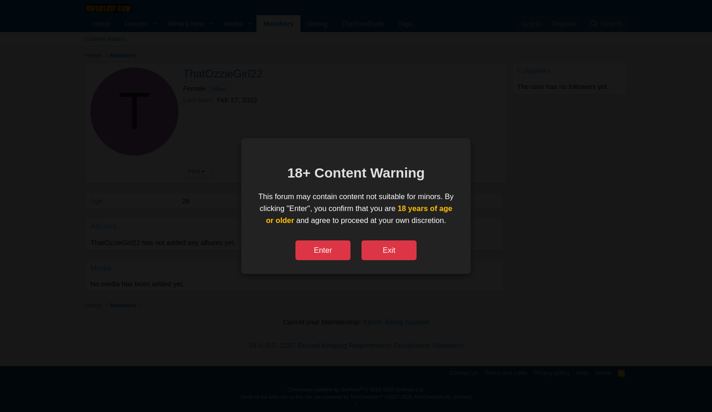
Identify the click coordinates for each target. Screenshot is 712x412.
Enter (323, 250)
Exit (389, 250)
